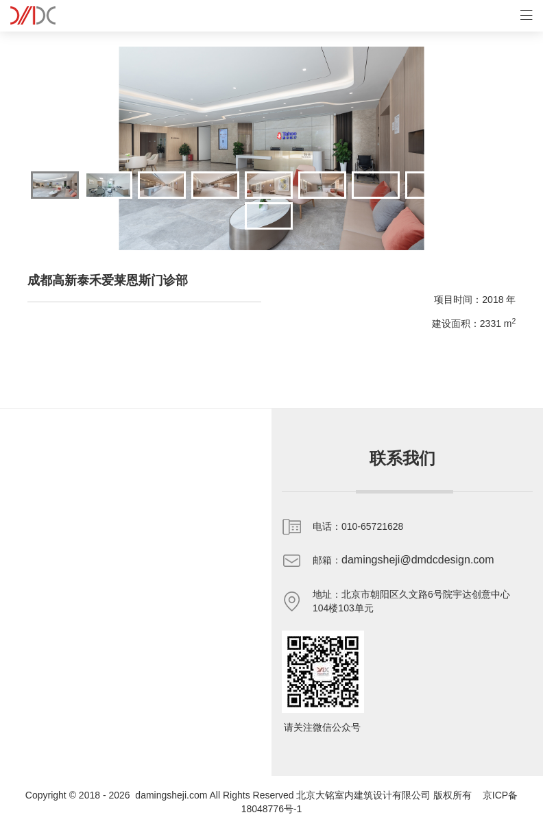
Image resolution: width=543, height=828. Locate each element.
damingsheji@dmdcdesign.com (417, 559)
